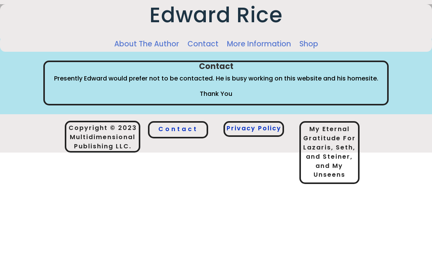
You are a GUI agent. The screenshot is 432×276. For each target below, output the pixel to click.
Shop (308, 44)
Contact (202, 44)
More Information (259, 44)
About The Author (146, 44)
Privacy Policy (254, 128)
